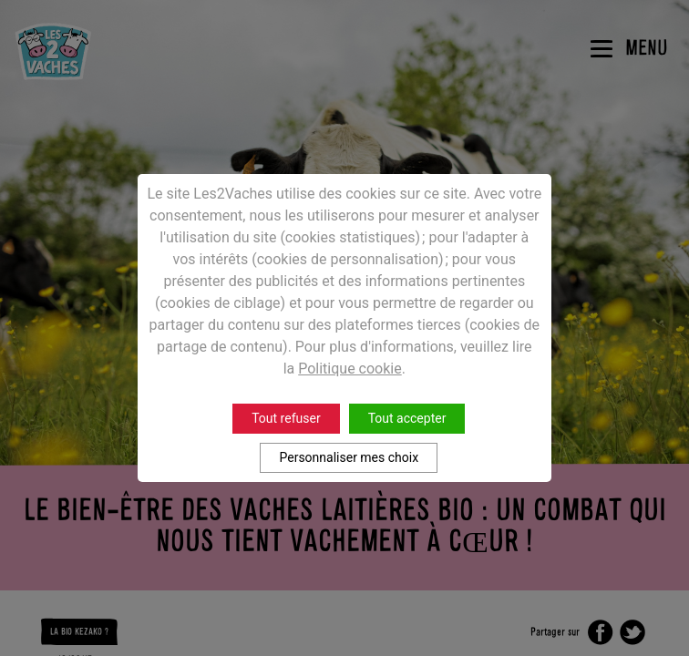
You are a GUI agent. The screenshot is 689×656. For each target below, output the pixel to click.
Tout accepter (407, 418)
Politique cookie (350, 368)
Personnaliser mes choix (348, 457)
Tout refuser (286, 418)
